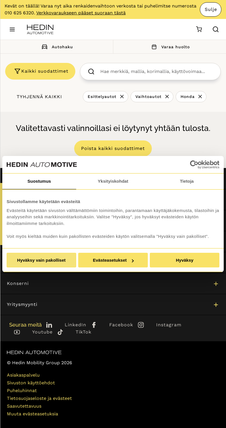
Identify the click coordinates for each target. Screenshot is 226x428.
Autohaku (56, 46)
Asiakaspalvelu (23, 375)
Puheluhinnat (22, 390)
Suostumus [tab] (39, 181)
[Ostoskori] (198, 29)
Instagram (168, 324)
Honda (188, 96)
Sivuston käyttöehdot (31, 382)
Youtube (42, 332)
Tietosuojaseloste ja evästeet (39, 398)
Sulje (211, 9)
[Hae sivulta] (216, 29)
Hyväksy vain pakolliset (41, 260)
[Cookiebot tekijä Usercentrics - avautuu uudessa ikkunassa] (194, 164)
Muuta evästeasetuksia (32, 414)
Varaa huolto (170, 46)
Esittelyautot (102, 96)
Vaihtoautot (148, 96)
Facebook (121, 324)
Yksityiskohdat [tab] (113, 181)
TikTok (83, 332)
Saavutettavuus (24, 406)
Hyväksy (185, 260)
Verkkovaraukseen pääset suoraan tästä (81, 13)
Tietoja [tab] (187, 181)
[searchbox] (156, 71)
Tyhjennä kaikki (39, 96)
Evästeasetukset (113, 260)
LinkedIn (75, 324)
